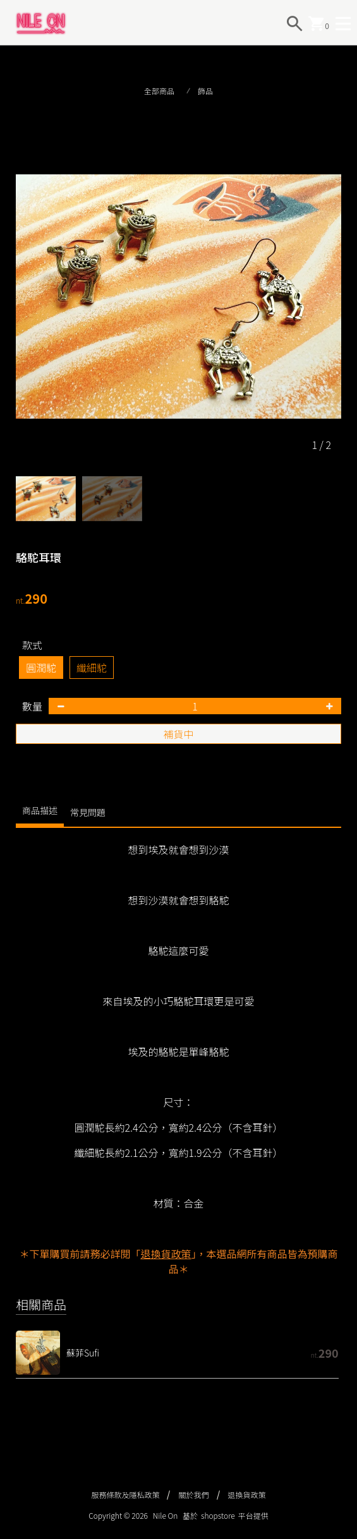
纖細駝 (91, 667)
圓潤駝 (41, 667)
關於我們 (193, 1494)
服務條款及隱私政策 (125, 1494)
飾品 (205, 90)
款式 (32, 644)
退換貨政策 (247, 1494)
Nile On (165, 1515)
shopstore (218, 1515)
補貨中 (178, 733)
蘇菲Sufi (82, 1352)
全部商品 (159, 90)
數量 (32, 706)
